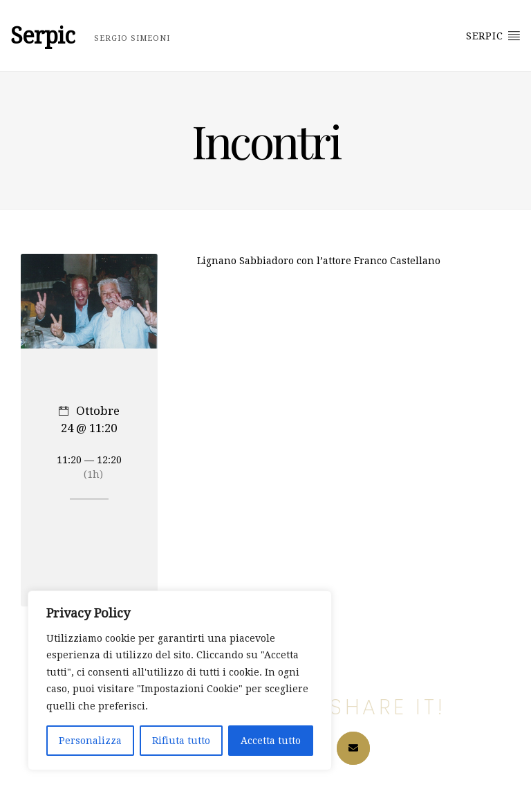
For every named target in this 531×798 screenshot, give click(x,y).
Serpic (493, 35)
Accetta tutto (271, 740)
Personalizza (90, 740)
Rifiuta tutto (181, 740)
